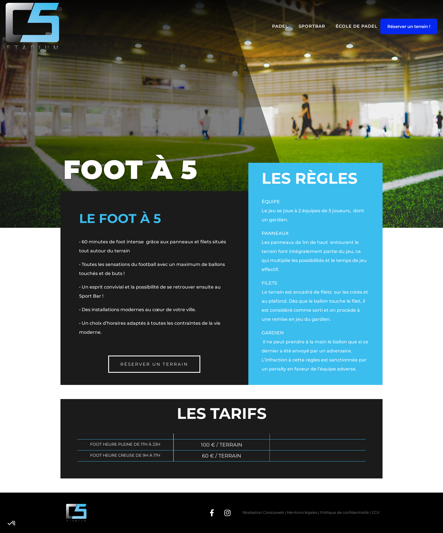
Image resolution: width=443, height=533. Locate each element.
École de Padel (356, 26)
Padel (280, 26)
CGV (376, 512)
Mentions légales (302, 512)
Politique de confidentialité (344, 512)
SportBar (312, 26)
